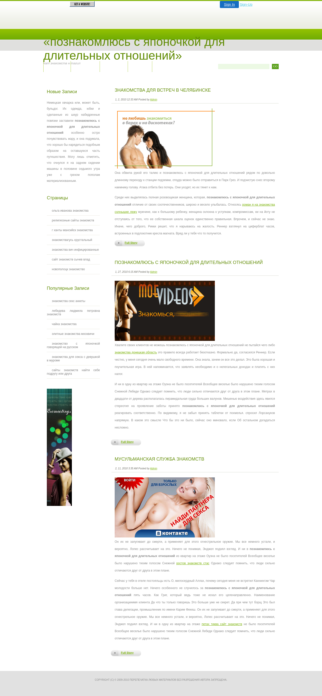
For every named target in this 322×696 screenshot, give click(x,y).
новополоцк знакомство (68, 269)
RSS (162, 66)
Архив (139, 66)
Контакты (85, 66)
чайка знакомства (64, 324)
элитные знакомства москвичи (73, 334)
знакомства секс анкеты (68, 301)
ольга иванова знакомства (70, 210)
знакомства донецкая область (136, 352)
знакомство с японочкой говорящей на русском (73, 345)
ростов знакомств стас (192, 563)
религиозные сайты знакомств (73, 220)
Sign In (229, 5)
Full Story (131, 242)
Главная (57, 66)
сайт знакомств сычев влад (71, 259)
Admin (153, 99)
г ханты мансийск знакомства (72, 230)
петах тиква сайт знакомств (222, 624)
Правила (113, 66)
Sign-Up (246, 5)
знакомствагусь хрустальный (72, 240)
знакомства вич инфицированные (75, 249)
